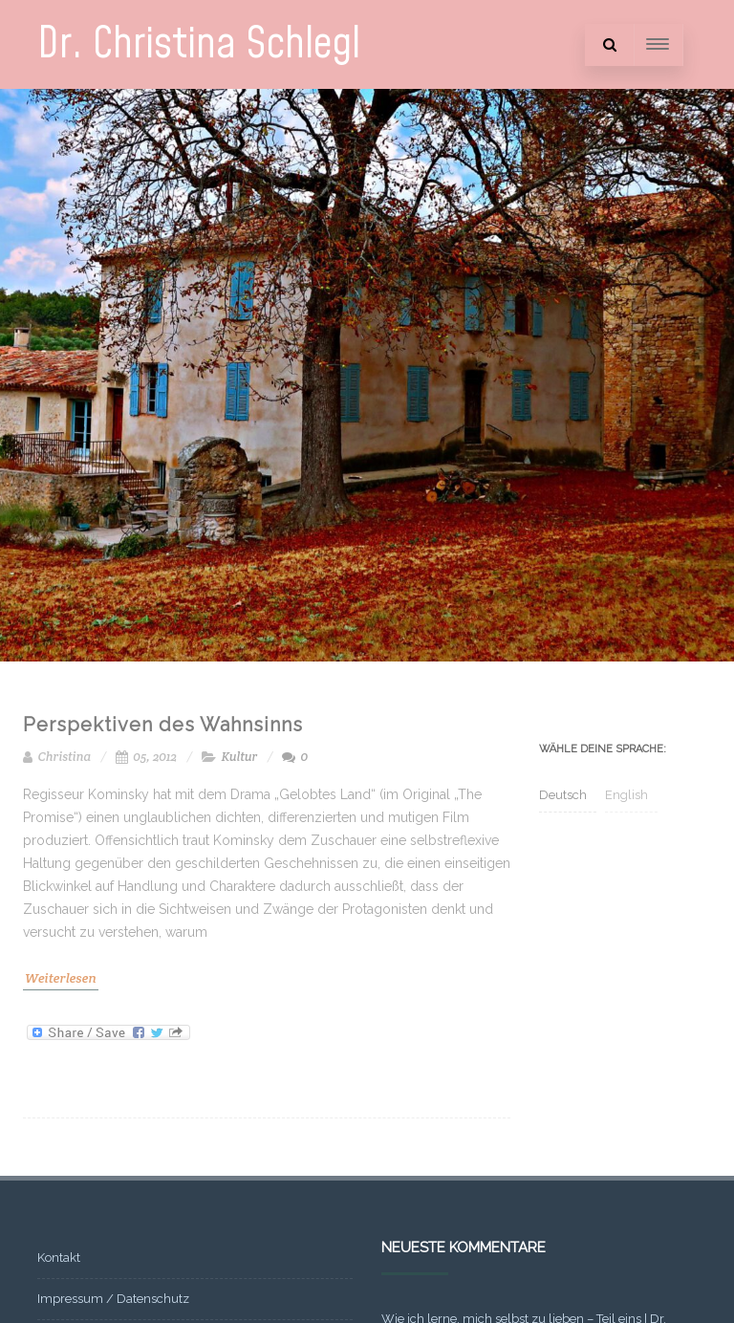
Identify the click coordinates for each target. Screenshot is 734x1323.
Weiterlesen (61, 978)
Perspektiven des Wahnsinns (163, 724)
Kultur (240, 756)
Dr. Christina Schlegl (198, 44)
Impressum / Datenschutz (113, 1298)
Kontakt (58, 1257)
